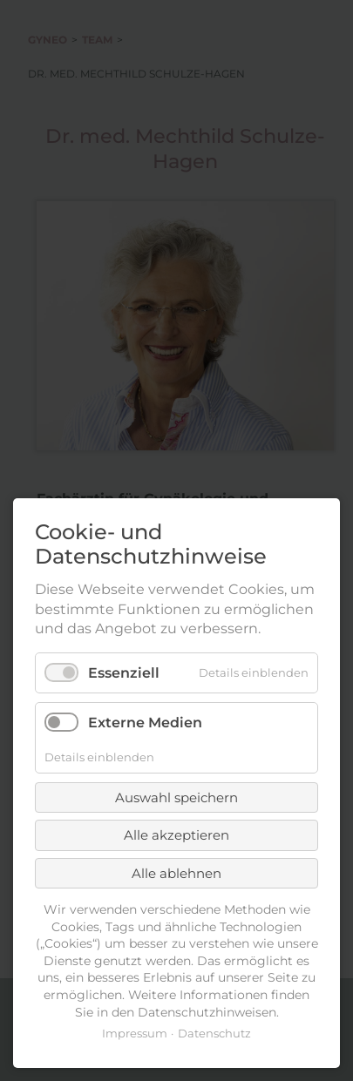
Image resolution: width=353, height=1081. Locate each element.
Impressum (134, 1033)
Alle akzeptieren (176, 835)
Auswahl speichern (176, 797)
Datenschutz (214, 1033)
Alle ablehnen (176, 873)
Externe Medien (145, 722)
